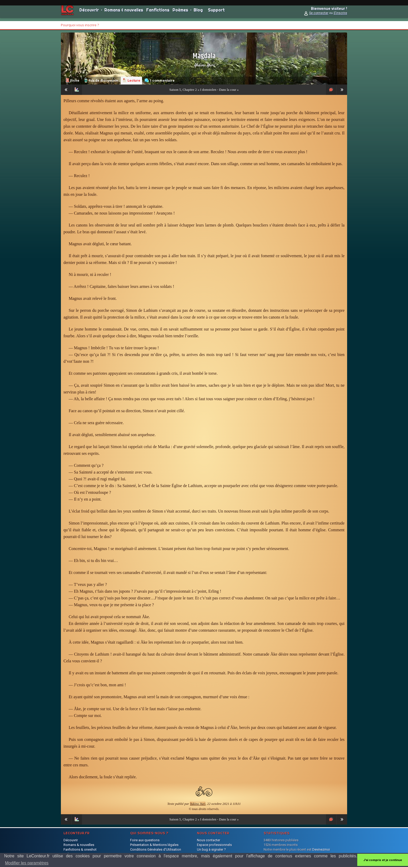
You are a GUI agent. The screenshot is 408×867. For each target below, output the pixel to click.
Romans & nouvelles (123, 13)
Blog (198, 13)
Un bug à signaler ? (211, 849)
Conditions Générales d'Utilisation (155, 849)
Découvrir (89, 13)
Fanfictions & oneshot (80, 849)
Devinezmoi (321, 849)
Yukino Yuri (204, 65)
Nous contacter (208, 840)
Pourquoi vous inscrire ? (80, 25)
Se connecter (318, 16)
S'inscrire (340, 16)
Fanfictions (157, 13)
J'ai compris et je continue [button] (382, 860)
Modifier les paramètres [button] (26, 863)
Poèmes (180, 13)
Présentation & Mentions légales (154, 845)
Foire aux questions (145, 840)
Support (216, 13)
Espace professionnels (214, 845)
